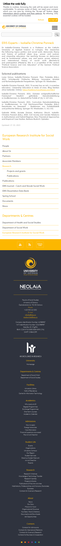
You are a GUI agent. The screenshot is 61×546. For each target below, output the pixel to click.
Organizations (30, 448)
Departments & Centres (17, 215)
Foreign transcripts (30, 427)
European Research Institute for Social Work (23, 233)
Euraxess (30, 488)
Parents (30, 463)
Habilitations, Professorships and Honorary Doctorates (30, 486)
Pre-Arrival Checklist (30, 435)
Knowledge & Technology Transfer (30, 476)
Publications (13, 176)
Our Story (30, 504)
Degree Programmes (30, 407)
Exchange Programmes (30, 409)
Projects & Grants (30, 481)
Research (6, 166)
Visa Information (30, 430)
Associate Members (11, 161)
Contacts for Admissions (30, 527)
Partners (6, 156)
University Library (30, 388)
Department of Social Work (15, 228)
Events (30, 446)
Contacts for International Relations (30, 530)
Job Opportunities (30, 517)
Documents (7, 201)
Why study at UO (30, 404)
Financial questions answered (30, 432)
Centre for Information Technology (30, 393)
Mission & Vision (30, 507)
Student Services (30, 455)
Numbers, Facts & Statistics (30, 512)
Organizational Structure (30, 509)
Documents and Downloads (30, 514)
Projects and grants (16, 171)
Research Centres (30, 479)
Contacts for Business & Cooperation (30, 535)
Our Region (30, 453)
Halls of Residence (30, 391)
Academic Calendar (30, 414)
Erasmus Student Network (30, 458)
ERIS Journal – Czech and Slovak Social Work (23, 186)
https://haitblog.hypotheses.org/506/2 (39, 90)
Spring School (9, 196)
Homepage (30, 364)
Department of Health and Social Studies (21, 223)
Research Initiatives (30, 474)
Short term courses (30, 412)
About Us (6, 151)
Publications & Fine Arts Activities (30, 484)
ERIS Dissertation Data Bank (15, 191)
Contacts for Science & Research (30, 491)
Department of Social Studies (30, 377)
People (5, 146)
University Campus (30, 451)
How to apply (30, 425)
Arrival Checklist (30, 460)
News (5, 206)
